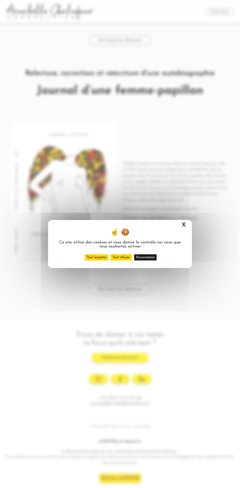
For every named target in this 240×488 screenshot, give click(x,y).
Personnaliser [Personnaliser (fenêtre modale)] (145, 257)
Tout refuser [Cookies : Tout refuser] (121, 257)
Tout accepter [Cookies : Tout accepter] (96, 257)
